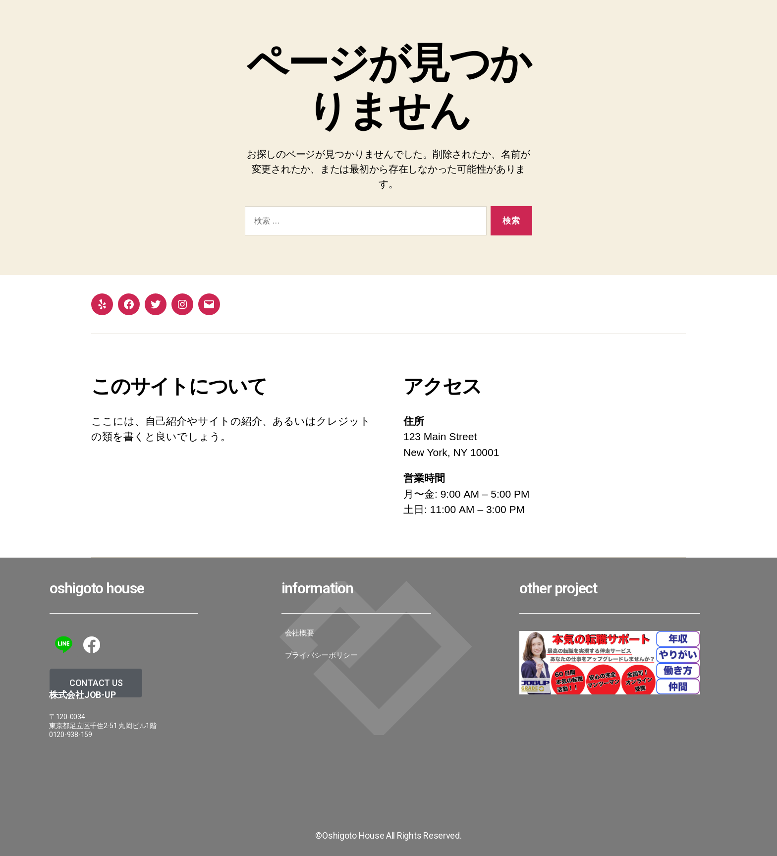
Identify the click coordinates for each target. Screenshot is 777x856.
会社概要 (299, 632)
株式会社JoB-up (82, 694)
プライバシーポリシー (321, 655)
